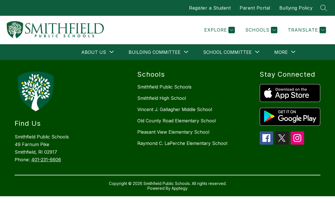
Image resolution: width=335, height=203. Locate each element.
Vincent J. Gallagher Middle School (174, 109)
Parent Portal (255, 8)
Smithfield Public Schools (164, 87)
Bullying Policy (296, 8)
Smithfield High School (161, 98)
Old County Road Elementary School (176, 120)
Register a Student (210, 8)
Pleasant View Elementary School (173, 132)
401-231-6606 (46, 159)
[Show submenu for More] (281, 52)
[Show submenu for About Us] (93, 52)
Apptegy (180, 188)
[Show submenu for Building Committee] (155, 52)
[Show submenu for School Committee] (227, 52)
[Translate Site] (306, 30)
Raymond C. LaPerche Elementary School (182, 143)
